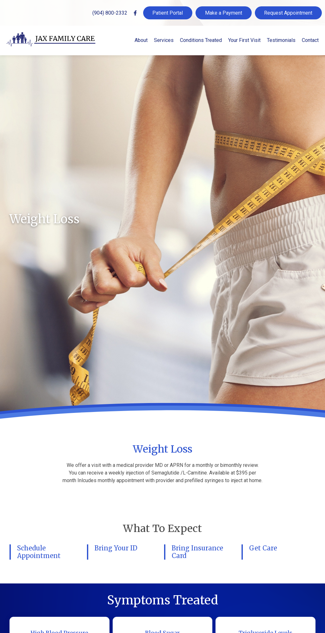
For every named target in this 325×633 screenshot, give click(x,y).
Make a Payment (223, 13)
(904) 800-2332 (109, 13)
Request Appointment (288, 13)
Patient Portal (167, 13)
